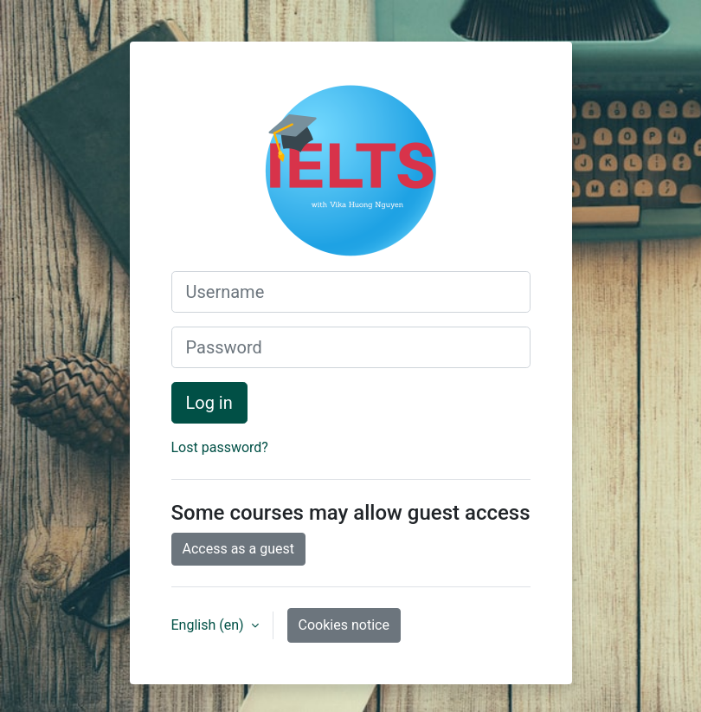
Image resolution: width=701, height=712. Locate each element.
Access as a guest (239, 548)
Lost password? (219, 447)
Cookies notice (344, 625)
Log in (209, 402)
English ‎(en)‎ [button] (209, 625)
